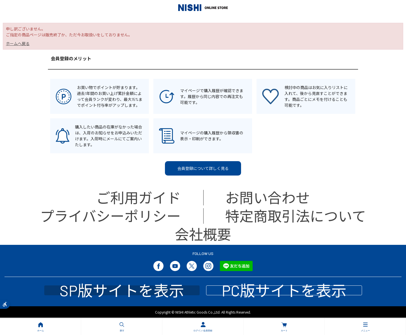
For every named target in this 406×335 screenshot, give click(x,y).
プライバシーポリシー (110, 215)
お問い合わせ (267, 197)
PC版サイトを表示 (284, 290)
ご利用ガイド (138, 197)
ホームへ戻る (18, 43)
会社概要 (203, 234)
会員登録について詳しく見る (203, 168)
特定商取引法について (295, 215)
